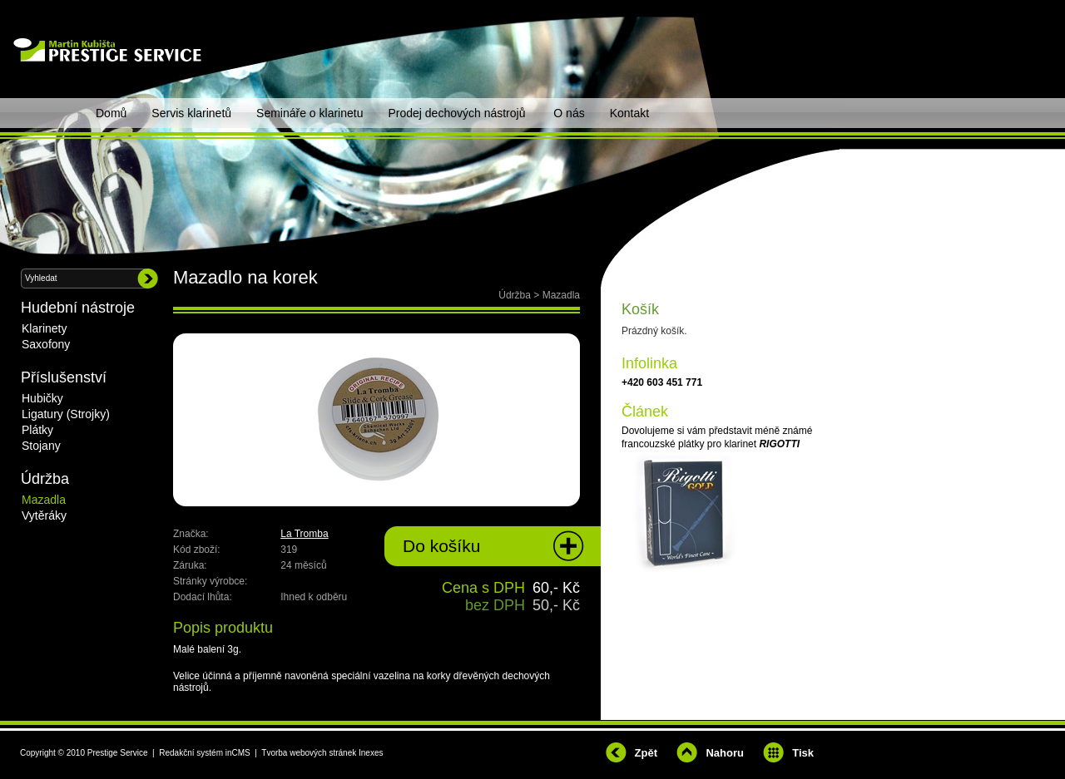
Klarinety (44, 328)
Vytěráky (44, 515)
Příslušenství (63, 377)
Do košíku (441, 545)
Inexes (371, 752)
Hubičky (42, 398)
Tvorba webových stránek (308, 752)
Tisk (803, 753)
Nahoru (725, 753)
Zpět (646, 753)
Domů (111, 113)
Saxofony (46, 344)
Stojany (41, 445)
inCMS (237, 752)
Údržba (514, 295)
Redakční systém (191, 752)
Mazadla (561, 295)
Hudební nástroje (78, 307)
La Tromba (304, 534)
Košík (640, 309)
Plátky (37, 429)
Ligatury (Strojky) (66, 414)
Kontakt (629, 113)
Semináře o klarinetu (309, 113)
